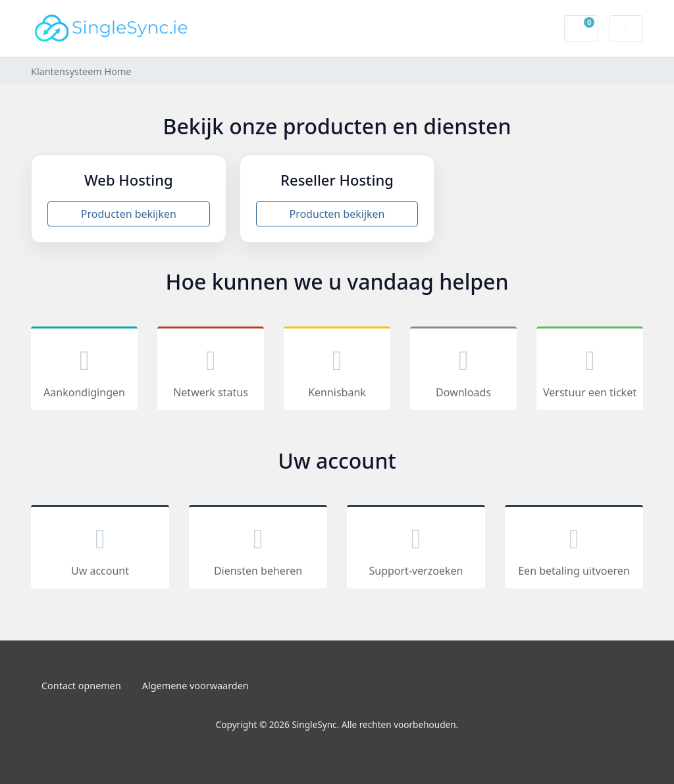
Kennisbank (337, 371)
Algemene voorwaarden (195, 685)
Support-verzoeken (416, 549)
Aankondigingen (84, 371)
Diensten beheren (258, 549)
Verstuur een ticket (589, 371)
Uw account (100, 549)
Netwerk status (210, 371)
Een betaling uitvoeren (574, 549)
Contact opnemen (81, 685)
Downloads (463, 371)
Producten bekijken (128, 214)
